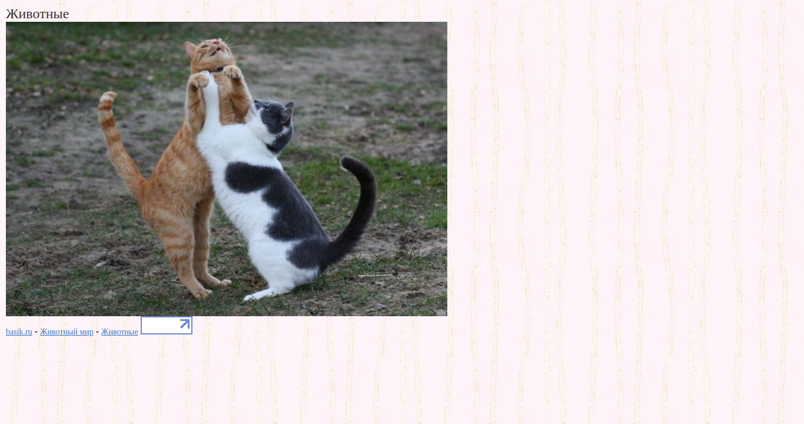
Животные (119, 331)
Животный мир (67, 331)
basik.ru (19, 331)
